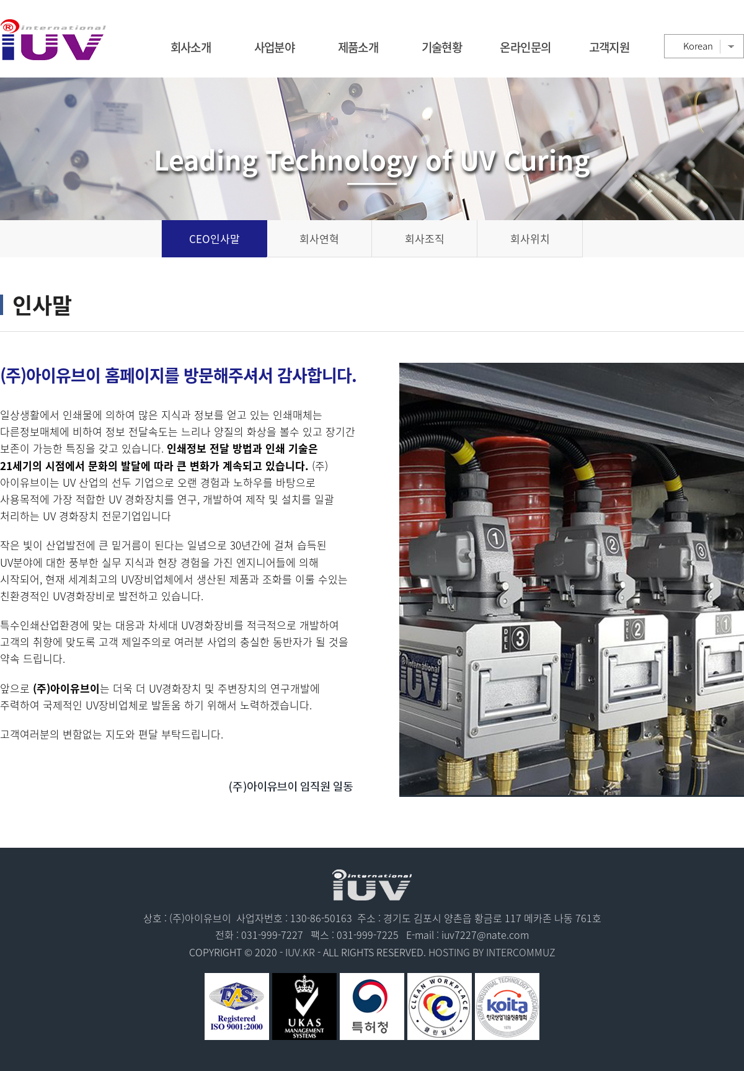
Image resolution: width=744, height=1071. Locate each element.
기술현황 (442, 47)
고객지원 (609, 47)
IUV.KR (300, 951)
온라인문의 (525, 47)
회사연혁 (319, 238)
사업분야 (274, 47)
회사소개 (190, 47)
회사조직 (425, 238)
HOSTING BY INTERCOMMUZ (492, 951)
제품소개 (358, 47)
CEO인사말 (214, 238)
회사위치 (530, 238)
